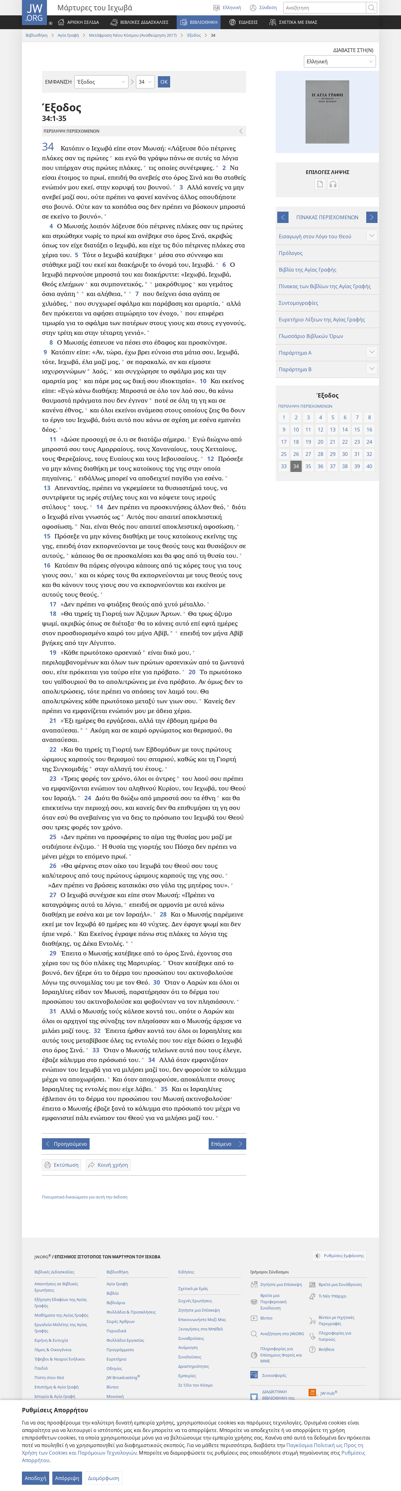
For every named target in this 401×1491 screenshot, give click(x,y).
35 (165, 1089)
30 (157, 982)
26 (53, 865)
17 (53, 604)
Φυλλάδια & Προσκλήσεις (131, 1312)
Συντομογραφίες (298, 302)
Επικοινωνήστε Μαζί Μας (202, 1319)
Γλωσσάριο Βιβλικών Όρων (311, 336)
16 (47, 565)
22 (53, 749)
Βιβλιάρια (116, 1302)
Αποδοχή (35, 1478)
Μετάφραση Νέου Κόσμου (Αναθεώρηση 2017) (133, 35)
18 (53, 613)
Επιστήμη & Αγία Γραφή (56, 1387)
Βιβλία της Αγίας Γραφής (307, 269)
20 (192, 672)
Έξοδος (194, 35)
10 (203, 381)
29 (53, 953)
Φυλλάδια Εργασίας (125, 1340)
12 (211, 458)
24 (88, 798)
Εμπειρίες (187, 1375)
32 (98, 1030)
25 (53, 837)
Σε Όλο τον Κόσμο (195, 1385)
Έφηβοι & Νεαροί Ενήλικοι (59, 1359)
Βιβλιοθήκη (37, 35)
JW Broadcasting (123, 1377)
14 (100, 507)
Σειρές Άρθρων (121, 1321)
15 (47, 536)
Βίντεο (113, 1387)
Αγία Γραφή (68, 35)
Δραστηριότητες (193, 1366)
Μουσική (115, 1396)
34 (50, 146)
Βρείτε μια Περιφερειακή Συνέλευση (268, 1302)
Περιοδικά (116, 1331)
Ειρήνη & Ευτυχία (51, 1340)
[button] (139, 22)
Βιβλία (113, 1293)
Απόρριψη (67, 1478)
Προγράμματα (120, 1349)
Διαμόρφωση (103, 1478)
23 (53, 778)
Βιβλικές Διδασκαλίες (54, 1272)
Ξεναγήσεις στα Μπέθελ (200, 1329)
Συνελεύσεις (189, 1357)
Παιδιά (41, 1368)
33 (96, 1050)
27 (53, 895)
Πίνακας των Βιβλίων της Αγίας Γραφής (325, 286)
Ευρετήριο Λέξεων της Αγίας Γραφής (322, 319)
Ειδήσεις (186, 1272)
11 (53, 439)
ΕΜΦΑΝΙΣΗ (58, 81)
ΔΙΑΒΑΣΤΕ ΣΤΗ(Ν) (353, 50)
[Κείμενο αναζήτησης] (324, 7)
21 (53, 720)
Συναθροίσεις (191, 1338)
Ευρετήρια (116, 1359)
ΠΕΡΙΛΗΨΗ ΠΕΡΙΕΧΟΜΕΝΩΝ (305, 406)
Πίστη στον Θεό (49, 1377)
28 (164, 914)
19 (53, 652)
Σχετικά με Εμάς (193, 1288)
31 (53, 1011)
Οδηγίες (114, 1368)
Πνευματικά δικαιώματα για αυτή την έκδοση (85, 1197)
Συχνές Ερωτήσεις (195, 1300)
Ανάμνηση (188, 1347)
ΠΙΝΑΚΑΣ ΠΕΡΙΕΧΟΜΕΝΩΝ (327, 217)
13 (47, 488)
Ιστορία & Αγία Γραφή (54, 1396)
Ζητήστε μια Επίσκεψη (199, 1310)
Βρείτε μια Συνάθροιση (335, 1284)
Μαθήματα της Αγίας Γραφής (61, 1315)
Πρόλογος (291, 253)
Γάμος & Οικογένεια (52, 1349)
